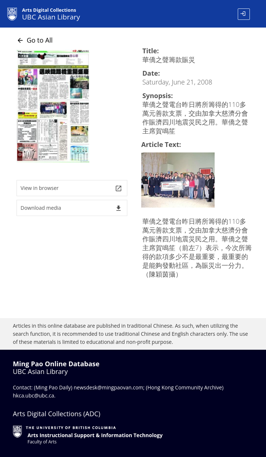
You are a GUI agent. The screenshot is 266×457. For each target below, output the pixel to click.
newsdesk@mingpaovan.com (108, 387)
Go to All (35, 40)
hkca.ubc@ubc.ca (33, 395)
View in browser (71, 188)
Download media (71, 208)
